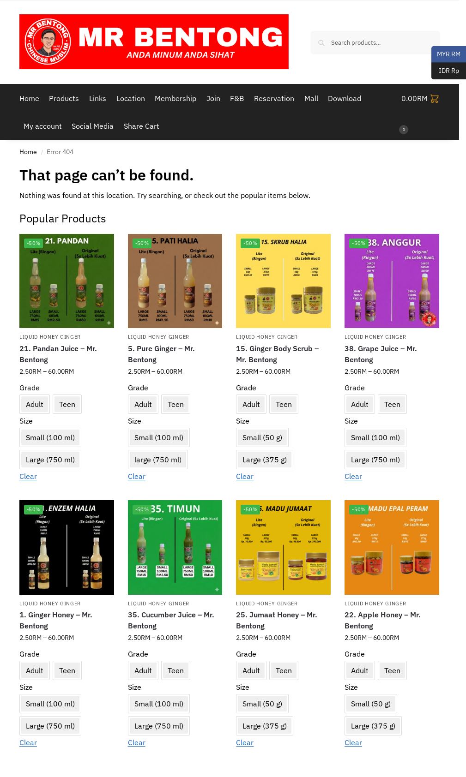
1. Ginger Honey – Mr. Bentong (55, 620)
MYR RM (445, 54)
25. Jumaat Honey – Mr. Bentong (276, 620)
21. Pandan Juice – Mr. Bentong (58, 354)
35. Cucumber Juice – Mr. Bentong (171, 620)
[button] (420, 112)
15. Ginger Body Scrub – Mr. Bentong (277, 354)
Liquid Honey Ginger (50, 337)
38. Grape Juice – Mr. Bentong (381, 354)
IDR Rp (445, 71)
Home (28, 152)
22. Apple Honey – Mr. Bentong (383, 620)
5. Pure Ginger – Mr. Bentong (161, 354)
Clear (28, 476)
